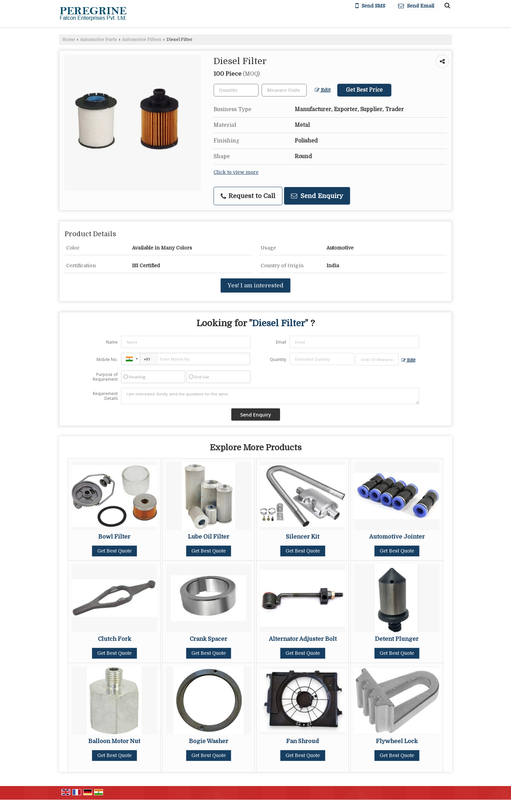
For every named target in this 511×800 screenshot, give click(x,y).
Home (68, 39)
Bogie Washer (208, 741)
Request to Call (248, 196)
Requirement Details (105, 396)
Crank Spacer (208, 639)
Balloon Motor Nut (114, 741)
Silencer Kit (302, 536)
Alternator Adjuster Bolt (303, 639)
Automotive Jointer (397, 536)
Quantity (278, 359)
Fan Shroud (302, 741)
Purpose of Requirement (105, 377)
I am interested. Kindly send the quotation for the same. (270, 396)
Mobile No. (107, 359)
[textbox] (284, 90)
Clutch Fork (114, 639)
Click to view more (236, 172)
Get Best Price (364, 90)
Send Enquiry (317, 195)
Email (281, 342)
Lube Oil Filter (208, 536)
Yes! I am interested (255, 285)
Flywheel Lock (397, 741)
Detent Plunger (397, 639)
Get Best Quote (114, 551)
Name (112, 342)
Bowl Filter (114, 536)
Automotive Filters (141, 39)
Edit (323, 90)
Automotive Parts (98, 39)
